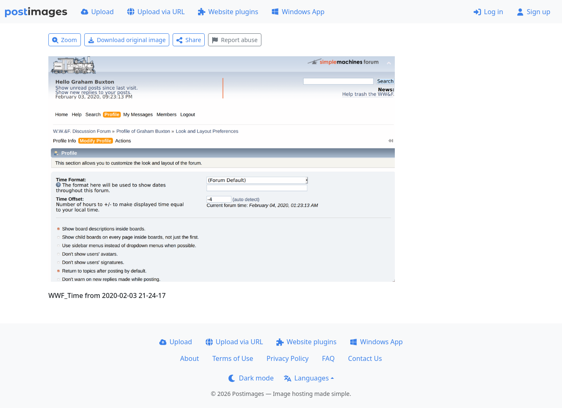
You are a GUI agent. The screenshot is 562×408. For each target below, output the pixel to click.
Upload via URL (156, 11)
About (189, 358)
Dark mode (250, 378)
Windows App (297, 11)
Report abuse (234, 40)
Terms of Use (232, 358)
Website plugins (228, 11)
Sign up (533, 11)
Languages (306, 378)
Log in (488, 11)
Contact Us (365, 358)
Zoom (64, 40)
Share (188, 40)
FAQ (328, 358)
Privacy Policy (287, 358)
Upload (97, 11)
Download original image (127, 40)
